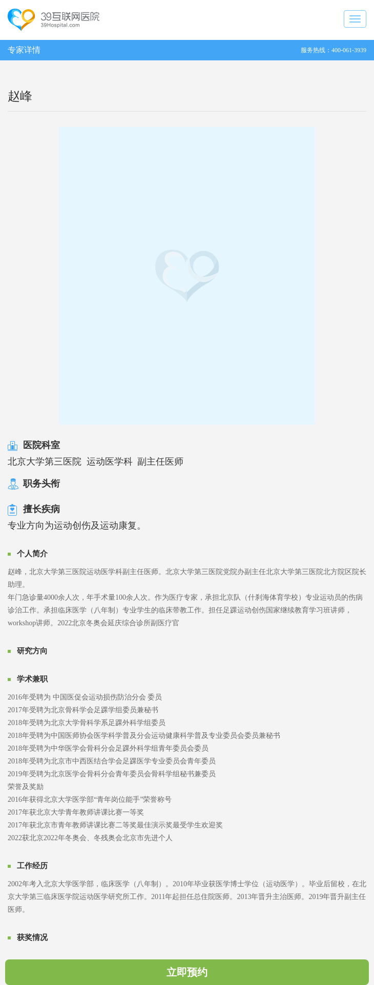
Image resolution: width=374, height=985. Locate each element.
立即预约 (187, 972)
